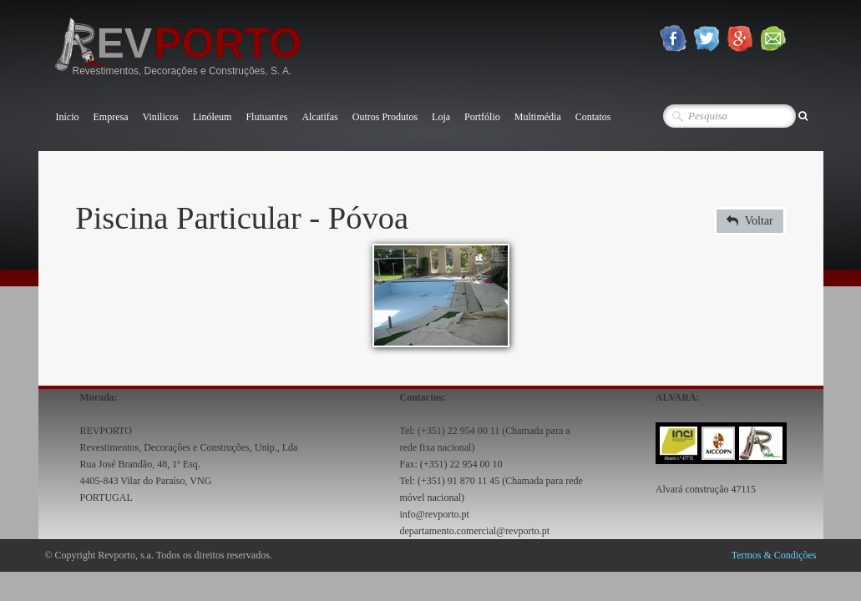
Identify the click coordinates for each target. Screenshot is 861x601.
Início (67, 117)
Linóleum (212, 117)
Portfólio (482, 117)
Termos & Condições (774, 555)
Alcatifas (319, 117)
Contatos (593, 117)
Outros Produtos (385, 117)
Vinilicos (160, 117)
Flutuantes (266, 117)
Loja (441, 117)
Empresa (111, 117)
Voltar (750, 221)
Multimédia (537, 117)
